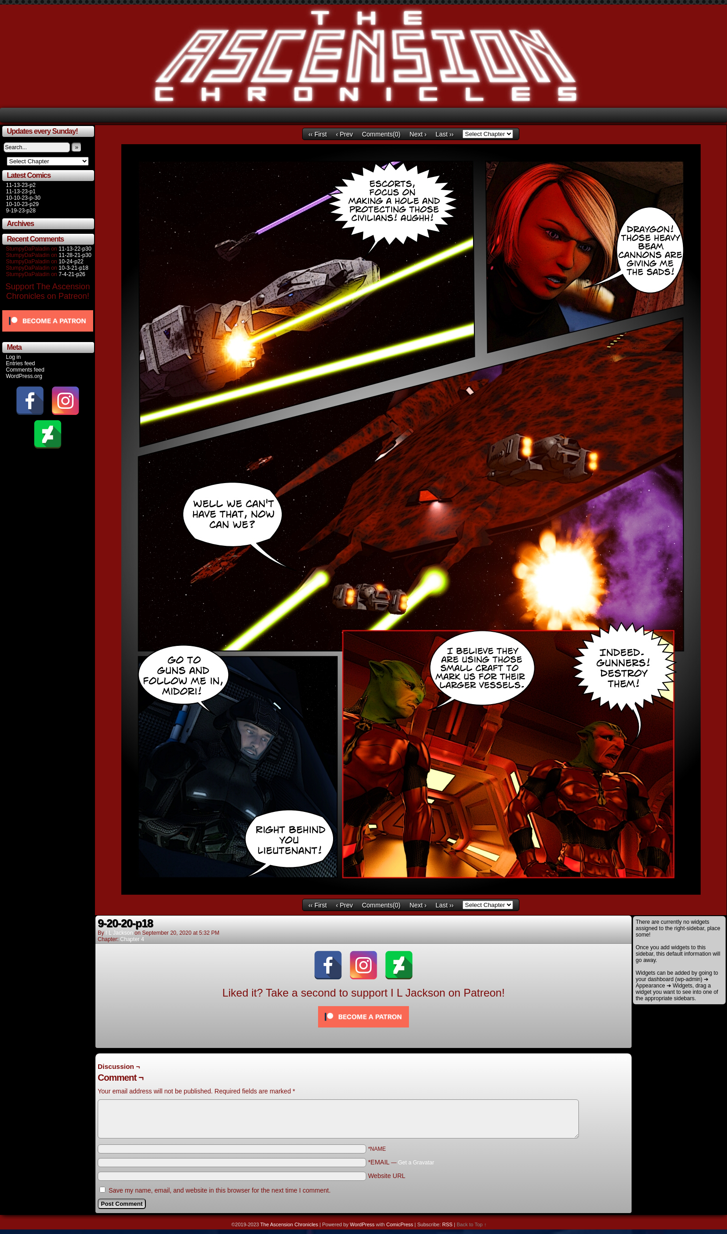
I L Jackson (119, 933)
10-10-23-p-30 (23, 198)
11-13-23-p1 (20, 191)
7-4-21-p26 (72, 274)
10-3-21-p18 (73, 268)
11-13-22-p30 (75, 249)
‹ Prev (344, 134)
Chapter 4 (132, 939)
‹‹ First (318, 134)
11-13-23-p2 (20, 185)
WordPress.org (24, 376)
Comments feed (25, 370)
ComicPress (399, 1224)
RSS (447, 1224)
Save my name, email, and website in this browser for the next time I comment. (220, 1190)
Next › (417, 134)
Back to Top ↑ (472, 1224)
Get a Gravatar (416, 1162)
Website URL (386, 1175)
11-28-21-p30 (75, 255)
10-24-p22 (71, 261)
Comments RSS (609, 1058)
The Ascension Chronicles (289, 1224)
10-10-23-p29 (22, 204)
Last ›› (445, 134)
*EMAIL (401, 1162)
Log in (13, 357)
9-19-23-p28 (20, 210)
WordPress (362, 1224)
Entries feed (20, 363)
